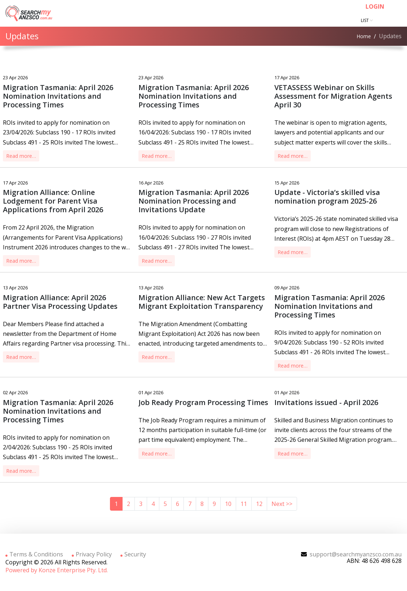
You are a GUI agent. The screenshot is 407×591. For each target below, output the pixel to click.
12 (259, 504)
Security (133, 554)
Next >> (281, 504)
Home (364, 36)
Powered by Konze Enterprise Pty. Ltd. (56, 570)
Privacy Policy (92, 554)
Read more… (21, 155)
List (365, 20)
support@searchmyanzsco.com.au (356, 554)
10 (228, 504)
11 (243, 504)
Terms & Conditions (34, 554)
